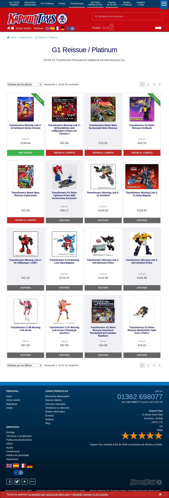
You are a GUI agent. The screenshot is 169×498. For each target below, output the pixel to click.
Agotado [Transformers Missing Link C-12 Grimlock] (103, 220)
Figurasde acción (112, 3)
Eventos (49, 415)
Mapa (160, 430)
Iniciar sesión (23, 28)
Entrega (10, 432)
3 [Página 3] (154, 84)
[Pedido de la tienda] (24, 84)
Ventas (62, 3)
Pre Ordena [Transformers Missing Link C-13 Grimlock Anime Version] (26, 153)
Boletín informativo (55, 411)
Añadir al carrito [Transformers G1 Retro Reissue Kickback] (141, 153)
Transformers (77, 3)
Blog (47, 423)
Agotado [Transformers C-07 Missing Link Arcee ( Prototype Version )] (64, 355)
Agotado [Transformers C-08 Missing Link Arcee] (25, 355)
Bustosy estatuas (126, 3)
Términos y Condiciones (19, 436)
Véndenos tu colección (57, 407)
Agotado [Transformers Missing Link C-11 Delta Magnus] (142, 220)
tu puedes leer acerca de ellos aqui (49, 494)
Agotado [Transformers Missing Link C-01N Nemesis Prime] (103, 288)
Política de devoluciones (19, 440)
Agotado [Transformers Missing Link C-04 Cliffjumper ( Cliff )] (25, 288)
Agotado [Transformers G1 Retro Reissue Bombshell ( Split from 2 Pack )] (142, 355)
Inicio (9, 28)
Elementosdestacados (30, 3)
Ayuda (9, 447)
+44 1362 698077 (130, 402)
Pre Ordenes (47, 3)
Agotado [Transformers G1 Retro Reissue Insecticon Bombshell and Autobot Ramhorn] (103, 355)
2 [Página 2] (148, 84)
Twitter (17, 482)
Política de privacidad (17, 455)
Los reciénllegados (14, 3)
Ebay (32, 482)
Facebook (9, 482)
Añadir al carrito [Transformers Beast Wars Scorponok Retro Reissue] (103, 153)
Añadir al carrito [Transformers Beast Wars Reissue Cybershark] (25, 220)
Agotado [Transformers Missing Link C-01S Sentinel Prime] (142, 288)
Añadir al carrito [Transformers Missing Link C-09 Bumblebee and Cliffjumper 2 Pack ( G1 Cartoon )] (64, 153)
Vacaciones (12, 459)
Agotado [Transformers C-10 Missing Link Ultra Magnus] (64, 288)
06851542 (61, 490)
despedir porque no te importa (90, 494)
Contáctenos (13, 28)
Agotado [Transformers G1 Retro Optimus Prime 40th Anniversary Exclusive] (64, 220)
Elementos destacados (57, 396)
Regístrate (11, 404)
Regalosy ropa (141, 3)
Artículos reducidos (55, 404)
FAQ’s (9, 443)
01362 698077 (140, 397)
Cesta (9, 407)
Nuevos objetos (53, 400)
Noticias (38, 28)
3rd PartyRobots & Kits (95, 3)
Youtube (25, 482)
